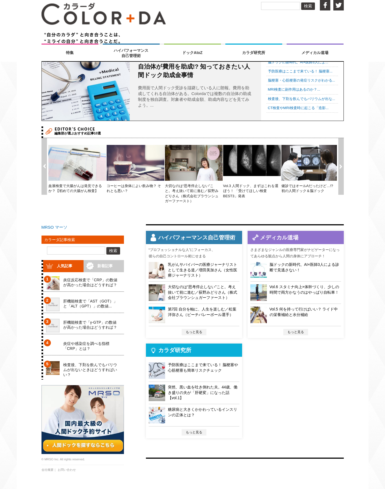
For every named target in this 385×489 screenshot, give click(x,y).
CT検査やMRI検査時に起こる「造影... (298, 108)
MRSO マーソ (54, 227)
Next (341, 166)
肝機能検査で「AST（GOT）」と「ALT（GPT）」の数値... (90, 303)
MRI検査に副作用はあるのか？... (294, 89)
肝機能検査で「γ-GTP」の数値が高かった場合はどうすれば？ (90, 324)
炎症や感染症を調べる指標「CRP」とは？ (86, 346)
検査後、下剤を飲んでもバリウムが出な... (301, 99)
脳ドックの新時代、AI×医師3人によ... (298, 62)
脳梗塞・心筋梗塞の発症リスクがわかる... (301, 80)
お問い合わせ (67, 469)
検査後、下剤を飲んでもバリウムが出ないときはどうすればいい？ (90, 370)
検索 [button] (308, 6)
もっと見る (194, 332)
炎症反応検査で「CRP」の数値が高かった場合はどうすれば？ (90, 282)
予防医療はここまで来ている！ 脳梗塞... (300, 71)
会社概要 (47, 469)
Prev (44, 166)
